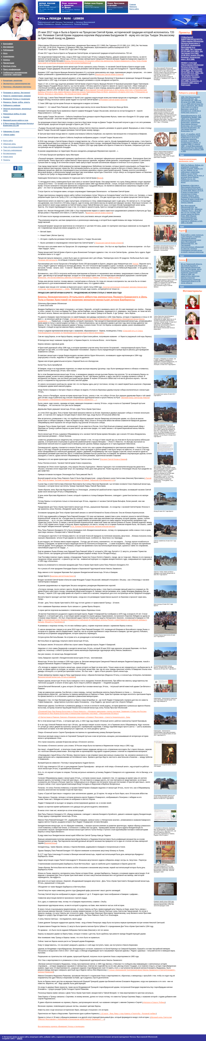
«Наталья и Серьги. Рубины (154, 1002)
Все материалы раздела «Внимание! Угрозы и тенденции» (61, 1027)
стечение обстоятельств (47, 260)
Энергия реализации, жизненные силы (188, 160)
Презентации (8, 63)
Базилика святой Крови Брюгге (62, 576)
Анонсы (182, 260)
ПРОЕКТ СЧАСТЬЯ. (192, 74)
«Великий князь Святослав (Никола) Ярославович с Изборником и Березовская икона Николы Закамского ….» (94, 399)
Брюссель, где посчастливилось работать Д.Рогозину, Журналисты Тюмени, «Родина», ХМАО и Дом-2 (79, 278)
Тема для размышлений (12, 147)
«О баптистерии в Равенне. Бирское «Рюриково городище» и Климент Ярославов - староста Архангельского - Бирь (84, 717)
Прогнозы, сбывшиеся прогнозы (17, 87)
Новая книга (8, 157)
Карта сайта (8, 141)
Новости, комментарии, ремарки (17, 96)
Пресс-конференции (11, 69)
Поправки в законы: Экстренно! (16, 93)
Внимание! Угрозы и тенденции (16, 99)
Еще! (182, 155)
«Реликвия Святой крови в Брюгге (112, 100)
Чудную (135, 264)
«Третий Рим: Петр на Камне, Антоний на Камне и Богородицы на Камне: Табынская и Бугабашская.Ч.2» (94, 479)
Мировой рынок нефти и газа (15, 120)
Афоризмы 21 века (11, 132)
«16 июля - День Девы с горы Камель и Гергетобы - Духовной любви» (128, 1014)
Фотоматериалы (192, 291)
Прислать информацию (12, 150)
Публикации (8, 50)
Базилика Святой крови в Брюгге (99, 213)
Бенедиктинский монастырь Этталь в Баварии (56, 677)
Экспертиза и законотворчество (16, 84)
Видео (100, 178)
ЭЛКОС (19, 1038)
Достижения (8, 47)
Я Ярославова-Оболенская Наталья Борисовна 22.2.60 (18, 125)
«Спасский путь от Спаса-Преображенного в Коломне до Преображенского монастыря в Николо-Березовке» (90, 332)
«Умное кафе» (9, 135)
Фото (5, 53)
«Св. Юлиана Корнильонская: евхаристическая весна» (93, 526)
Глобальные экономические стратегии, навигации (15, 74)
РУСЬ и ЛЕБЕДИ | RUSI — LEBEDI (61, 18)
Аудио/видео (8, 57)
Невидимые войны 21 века (14, 114)
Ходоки (182, 231)
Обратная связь (9, 144)
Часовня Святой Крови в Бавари (113, 459)
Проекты (184, 32)
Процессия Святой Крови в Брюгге (109, 74)
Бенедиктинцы (50, 843)
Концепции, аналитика (12, 80)
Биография (8, 44)
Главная (132, 4)
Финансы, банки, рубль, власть (16, 102)
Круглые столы (9, 66)
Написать (133, 6)
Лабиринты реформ (187, 93)
